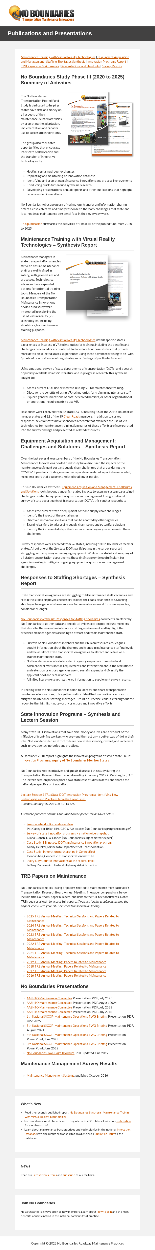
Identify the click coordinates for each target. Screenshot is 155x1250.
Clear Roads (72, 416)
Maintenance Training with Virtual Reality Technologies (58, 57)
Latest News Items (45, 1175)
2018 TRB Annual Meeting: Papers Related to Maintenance (66, 966)
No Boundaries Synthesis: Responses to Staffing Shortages (60, 619)
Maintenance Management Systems (50, 1075)
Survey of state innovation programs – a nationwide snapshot (68, 833)
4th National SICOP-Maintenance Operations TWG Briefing (67, 1034)
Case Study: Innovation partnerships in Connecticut (61, 851)
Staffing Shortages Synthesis (65, 61)
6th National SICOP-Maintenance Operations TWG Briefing (67, 1016)
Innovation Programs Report (106, 61)
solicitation (123, 1121)
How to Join (104, 1211)
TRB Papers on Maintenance (40, 66)
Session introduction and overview (50, 824)
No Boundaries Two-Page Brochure (50, 1053)
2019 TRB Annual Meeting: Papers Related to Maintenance (66, 962)
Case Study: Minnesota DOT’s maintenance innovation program (69, 842)
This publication (31, 224)
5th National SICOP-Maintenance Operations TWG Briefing (67, 1025)
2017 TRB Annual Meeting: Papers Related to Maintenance (66, 971)
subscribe (69, 1175)
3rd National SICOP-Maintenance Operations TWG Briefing (67, 1044)
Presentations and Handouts (80, 66)
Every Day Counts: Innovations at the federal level (60, 860)
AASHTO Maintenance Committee (49, 998)
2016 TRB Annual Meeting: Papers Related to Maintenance (66, 975)
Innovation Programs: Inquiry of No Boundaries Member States (65, 760)
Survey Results (112, 66)
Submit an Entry (105, 1133)
